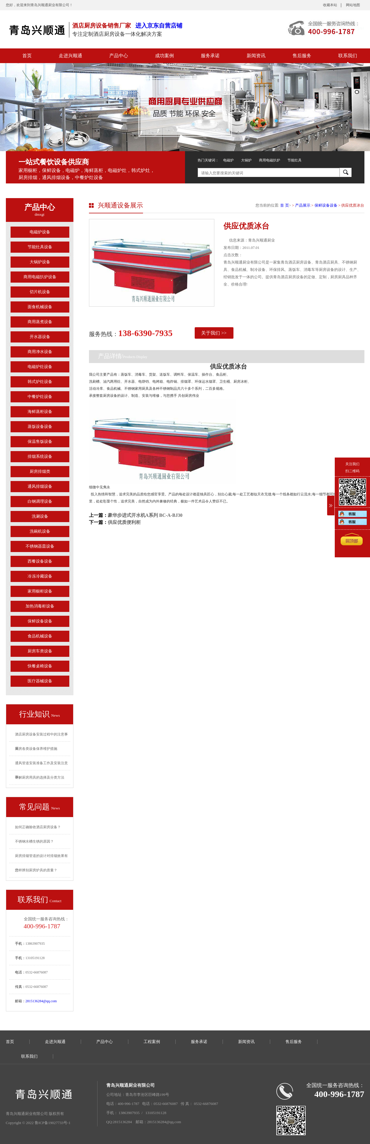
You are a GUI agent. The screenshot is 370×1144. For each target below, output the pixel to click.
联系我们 (347, 55)
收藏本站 (330, 5)
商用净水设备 (40, 352)
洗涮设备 (40, 516)
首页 (27, 55)
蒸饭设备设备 (40, 426)
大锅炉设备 (40, 262)
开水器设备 (40, 337)
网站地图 (353, 5)
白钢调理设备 (40, 501)
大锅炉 (246, 160)
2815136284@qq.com (41, 1001)
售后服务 (301, 55)
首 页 (284, 205)
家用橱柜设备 (40, 591)
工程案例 (152, 1042)
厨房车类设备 (40, 651)
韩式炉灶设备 (40, 381)
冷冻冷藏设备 (40, 576)
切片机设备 (40, 292)
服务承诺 (210, 55)
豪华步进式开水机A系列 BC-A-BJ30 (145, 515)
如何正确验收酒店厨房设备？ (38, 827)
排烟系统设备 (40, 456)
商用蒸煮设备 (40, 322)
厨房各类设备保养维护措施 (36, 749)
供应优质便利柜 (124, 522)
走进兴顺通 (70, 55)
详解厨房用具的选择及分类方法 (39, 777)
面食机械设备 (40, 307)
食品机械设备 (40, 636)
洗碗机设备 (40, 531)
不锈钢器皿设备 (40, 546)
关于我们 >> (213, 332)
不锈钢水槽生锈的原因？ (34, 841)
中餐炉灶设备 (40, 396)
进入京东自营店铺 (158, 25)
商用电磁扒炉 (269, 160)
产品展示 (302, 205)
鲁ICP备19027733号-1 (52, 1123)
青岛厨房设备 (37, 29)
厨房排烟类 (40, 471)
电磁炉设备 (40, 232)
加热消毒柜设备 (40, 606)
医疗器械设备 (40, 681)
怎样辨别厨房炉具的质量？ (36, 870)
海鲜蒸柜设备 (40, 411)
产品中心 (118, 55)
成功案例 (164, 55)
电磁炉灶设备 (40, 367)
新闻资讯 (256, 55)
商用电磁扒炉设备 (39, 277)
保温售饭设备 (40, 441)
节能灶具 (294, 160)
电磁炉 (228, 160)
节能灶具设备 (40, 247)
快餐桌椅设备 (40, 666)
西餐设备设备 (40, 561)
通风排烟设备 (40, 486)
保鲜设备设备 (40, 621)
